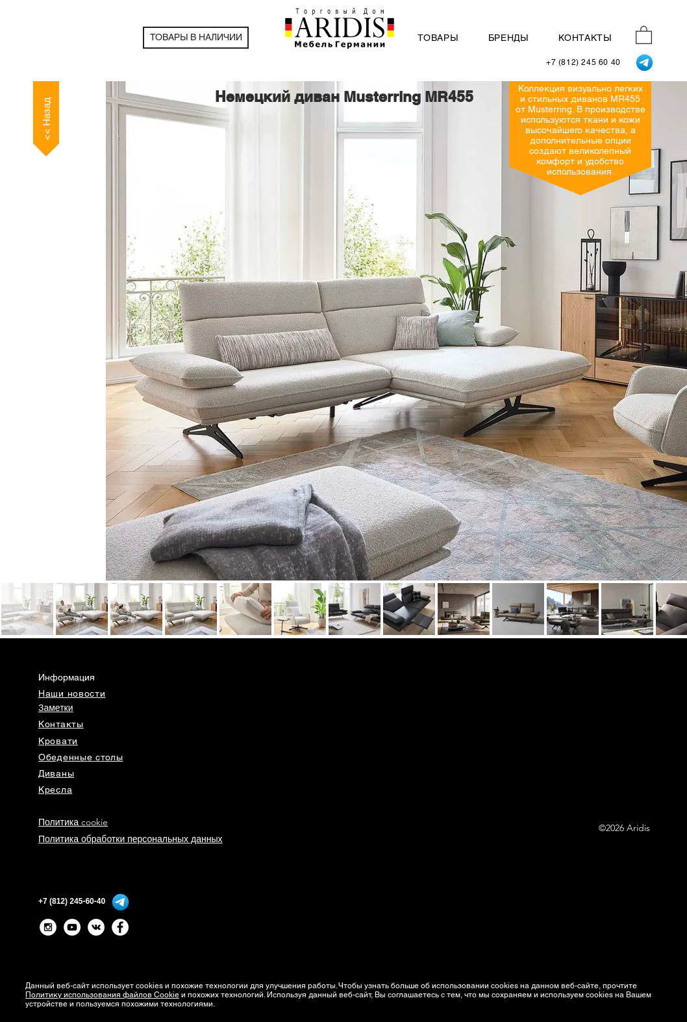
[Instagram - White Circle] (48, 927)
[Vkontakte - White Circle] (96, 927)
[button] (644, 34)
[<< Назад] (46, 118)
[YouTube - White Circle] (72, 927)
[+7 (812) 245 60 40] (583, 62)
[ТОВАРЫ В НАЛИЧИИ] (196, 38)
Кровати (58, 741)
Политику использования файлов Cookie (102, 994)
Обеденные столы (80, 757)
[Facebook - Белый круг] (120, 927)
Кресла (55, 789)
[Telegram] (644, 62)
